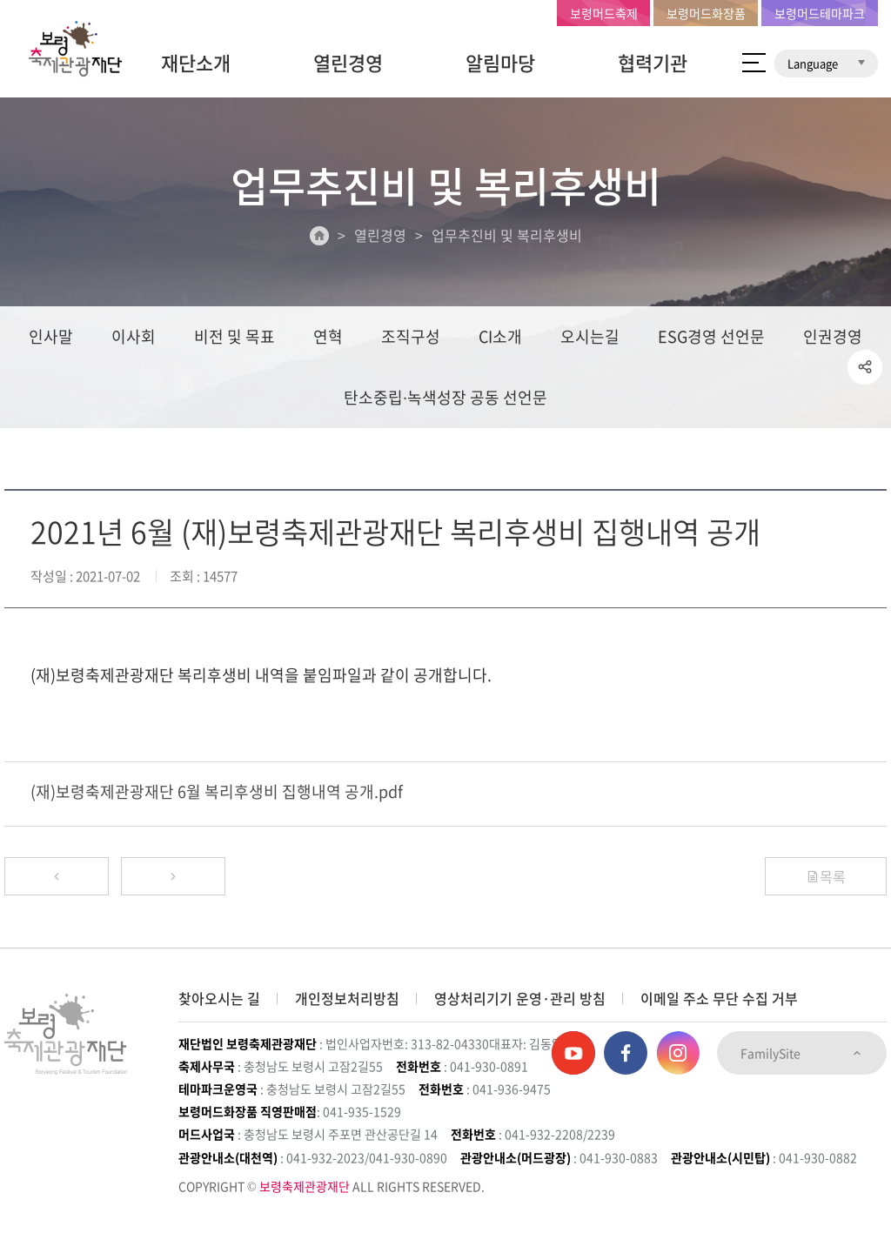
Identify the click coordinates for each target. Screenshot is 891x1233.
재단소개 (196, 62)
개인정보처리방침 (347, 998)
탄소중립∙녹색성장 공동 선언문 (445, 397)
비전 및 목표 (234, 336)
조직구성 (410, 336)
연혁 (328, 336)
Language (826, 63)
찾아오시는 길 (219, 998)
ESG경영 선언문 (711, 336)
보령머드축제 (604, 13)
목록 (826, 876)
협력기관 (652, 62)
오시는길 (590, 336)
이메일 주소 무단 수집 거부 (719, 998)
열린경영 (348, 62)
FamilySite (801, 1053)
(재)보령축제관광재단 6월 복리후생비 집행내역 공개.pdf (216, 791)
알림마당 (500, 62)
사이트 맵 (754, 62)
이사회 (133, 336)
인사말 (51, 336)
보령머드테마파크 (819, 13)
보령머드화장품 (706, 13)
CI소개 (500, 336)
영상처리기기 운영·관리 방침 (520, 998)
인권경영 (832, 336)
